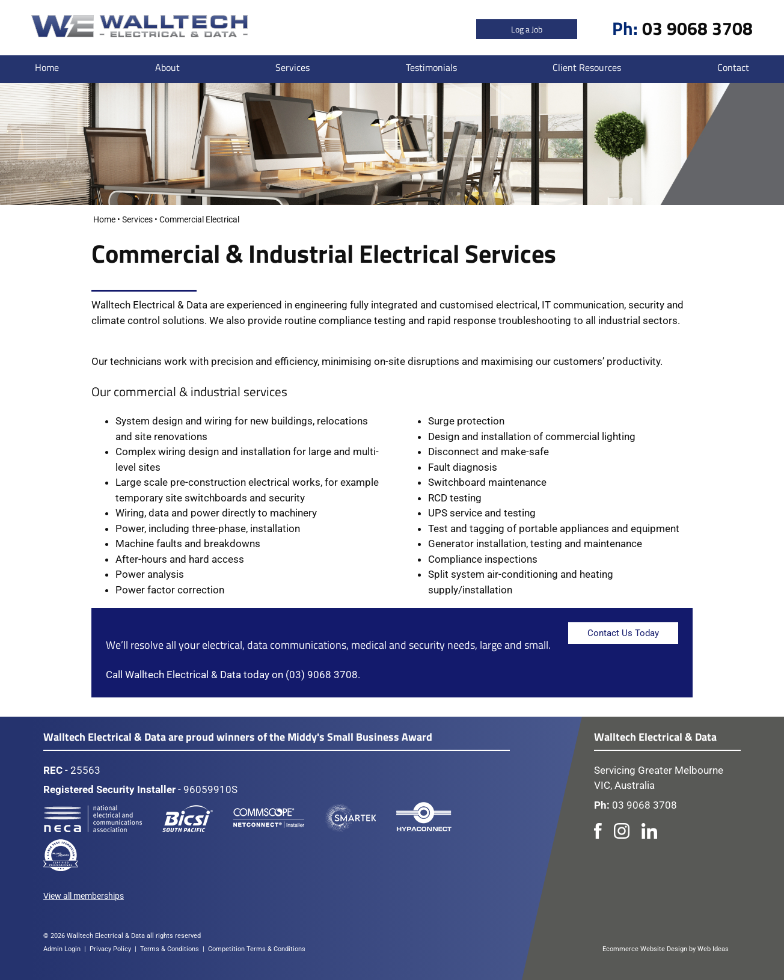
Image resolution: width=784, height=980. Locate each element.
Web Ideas (713, 949)
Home (47, 67)
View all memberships (83, 896)
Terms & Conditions (169, 949)
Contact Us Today (623, 633)
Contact (733, 67)
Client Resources (587, 67)
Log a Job (526, 29)
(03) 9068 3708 (322, 675)
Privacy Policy (110, 949)
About (167, 67)
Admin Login (62, 949)
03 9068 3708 (697, 28)
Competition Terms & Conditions (256, 949)
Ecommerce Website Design (644, 949)
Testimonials (431, 67)
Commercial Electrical (199, 219)
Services (292, 67)
